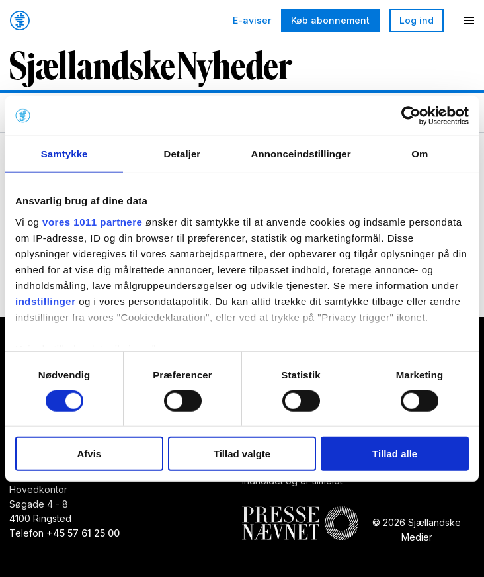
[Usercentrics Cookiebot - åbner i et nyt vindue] (411, 116)
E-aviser (252, 20)
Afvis (89, 453)
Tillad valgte (242, 453)
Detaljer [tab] (181, 153)
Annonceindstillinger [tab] (301, 153)
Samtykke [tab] (64, 153)
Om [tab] (419, 153)
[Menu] (469, 20)
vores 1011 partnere (92, 221)
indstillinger (45, 300)
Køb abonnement (330, 20)
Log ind (416, 20)
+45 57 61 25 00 (83, 533)
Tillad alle (394, 453)
